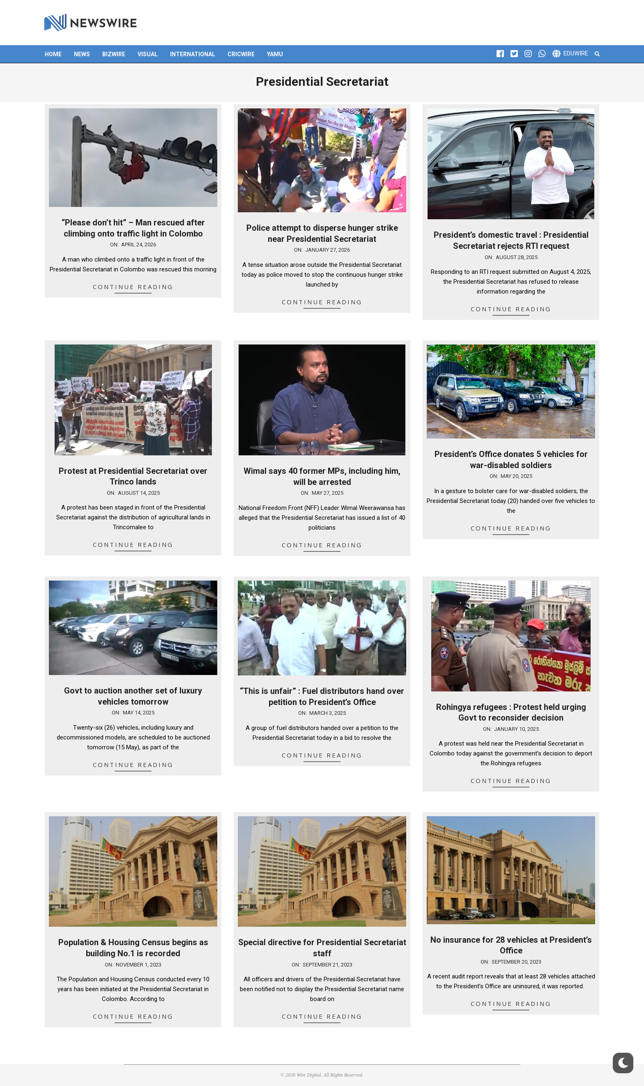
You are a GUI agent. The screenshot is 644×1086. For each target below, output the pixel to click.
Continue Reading (133, 286)
